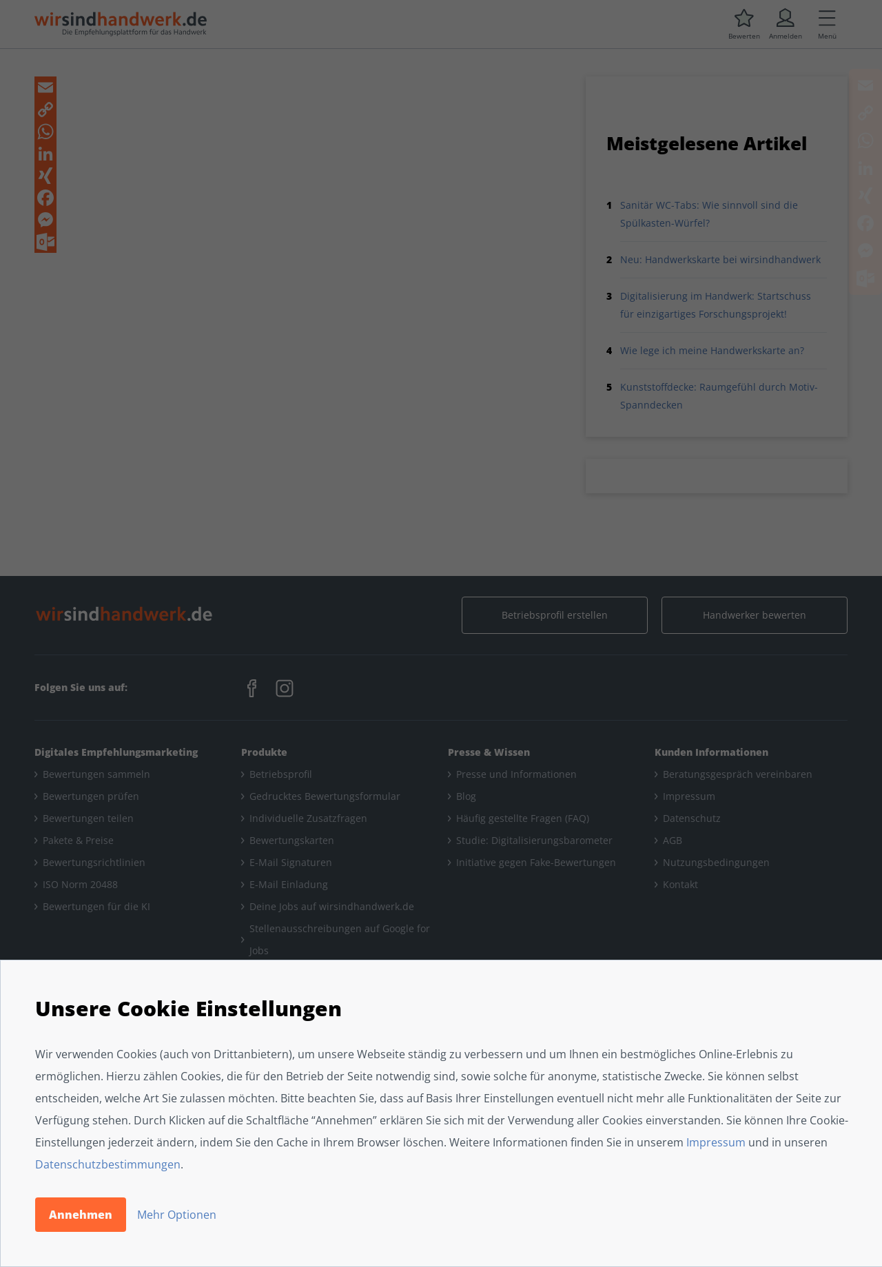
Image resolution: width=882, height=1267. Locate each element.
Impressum (716, 1142)
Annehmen (80, 1214)
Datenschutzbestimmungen (108, 1164)
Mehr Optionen (176, 1214)
